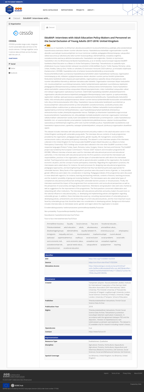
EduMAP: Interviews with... (36, 18)
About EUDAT (138, 373)
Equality (70, 224)
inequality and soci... (66, 234)
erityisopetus (123, 231)
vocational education (71, 248)
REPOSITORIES (67, 10)
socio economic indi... (55, 241)
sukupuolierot (92, 244)
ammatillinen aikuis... (109, 227)
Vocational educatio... (109, 224)
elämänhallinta (72, 231)
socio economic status (74, 241)
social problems (107, 237)
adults (81, 227)
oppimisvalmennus (65, 237)
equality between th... (89, 231)
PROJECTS (80, 10)
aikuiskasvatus (92, 227)
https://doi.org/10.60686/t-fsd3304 (102, 259)
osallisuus (79, 237)
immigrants (51, 234)
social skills (121, 237)
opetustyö (51, 237)
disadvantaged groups (55, 231)
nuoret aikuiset (115, 234)
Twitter (12, 68)
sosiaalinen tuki (92, 241)
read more (13, 58)
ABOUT (91, 10)
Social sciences (82, 224)
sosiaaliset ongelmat (109, 241)
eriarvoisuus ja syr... (108, 231)
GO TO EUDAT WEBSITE (14, 2)
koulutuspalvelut (83, 234)
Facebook (13, 73)
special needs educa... (75, 244)
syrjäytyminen (106, 244)
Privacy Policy (127, 373)
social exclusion (92, 237)
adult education (70, 227)
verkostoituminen (53, 248)
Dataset (16, 18)
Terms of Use (116, 373)
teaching (117, 244)
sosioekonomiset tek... (55, 244)
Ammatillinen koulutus (55, 224)
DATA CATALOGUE (50, 10)
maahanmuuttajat (99, 234)
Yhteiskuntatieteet (54, 227)
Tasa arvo (94, 224)
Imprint (106, 373)
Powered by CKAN (135, 384)
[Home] (10, 18)
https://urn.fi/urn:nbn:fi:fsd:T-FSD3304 (103, 262)
